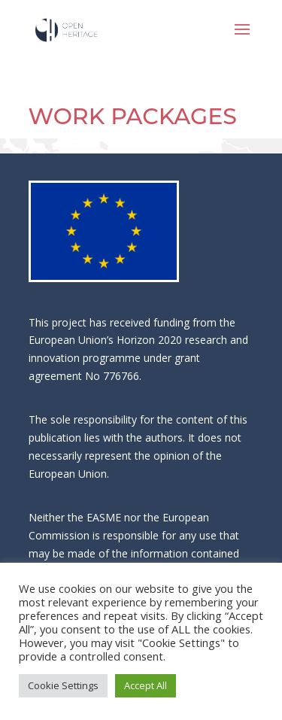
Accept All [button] (145, 685)
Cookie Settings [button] (63, 685)
